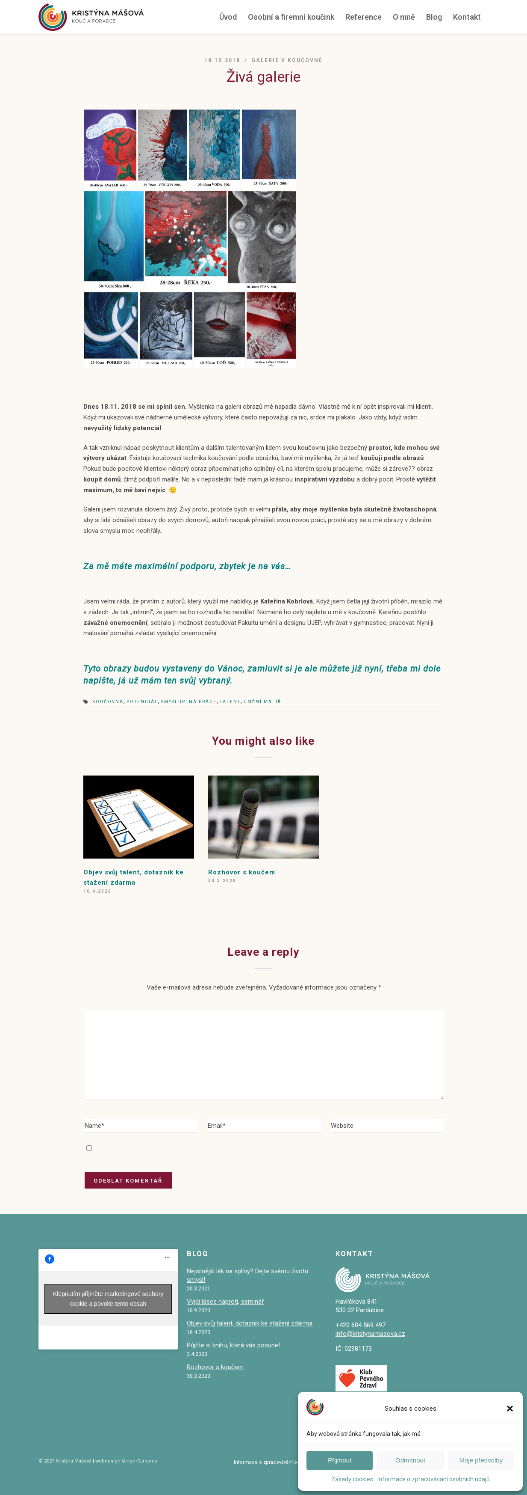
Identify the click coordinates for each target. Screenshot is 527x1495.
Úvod (228, 16)
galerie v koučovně (287, 60)
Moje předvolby (481, 1460)
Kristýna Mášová (72, 1461)
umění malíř (262, 701)
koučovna (108, 701)
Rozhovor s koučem (241, 872)
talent (230, 701)
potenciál (142, 701)
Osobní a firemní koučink (291, 16)
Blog (434, 16)
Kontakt (467, 16)
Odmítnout (410, 1460)
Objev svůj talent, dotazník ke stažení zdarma (249, 1323)
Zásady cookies (352, 1479)
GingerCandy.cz (139, 1461)
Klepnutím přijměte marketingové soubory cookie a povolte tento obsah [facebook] (108, 1298)
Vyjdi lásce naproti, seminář (225, 1301)
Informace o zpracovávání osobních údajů (433, 1479)
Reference (363, 16)
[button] (510, 1408)
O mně (404, 16)
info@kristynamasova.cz (370, 1333)
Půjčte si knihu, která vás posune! (233, 1345)
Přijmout (339, 1460)
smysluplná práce (189, 701)
